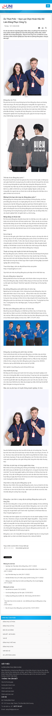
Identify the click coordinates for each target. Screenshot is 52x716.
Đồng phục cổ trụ (8, 626)
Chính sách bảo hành (7, 691)
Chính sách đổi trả (6, 688)
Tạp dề (5, 638)
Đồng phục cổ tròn (9, 621)
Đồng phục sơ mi (8, 646)
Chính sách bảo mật (7, 694)
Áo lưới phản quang (9, 655)
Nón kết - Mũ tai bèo (9, 634)
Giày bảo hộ (6, 651)
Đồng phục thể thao (9, 642)
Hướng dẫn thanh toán (8, 685)
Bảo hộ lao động (8, 630)
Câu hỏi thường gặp (7, 682)
